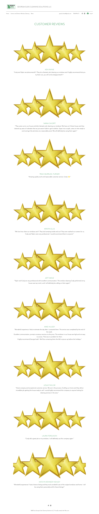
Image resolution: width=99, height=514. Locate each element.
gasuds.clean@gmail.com (65, 13)
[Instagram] (84, 13)
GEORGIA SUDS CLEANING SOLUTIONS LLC (34, 7)
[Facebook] (82, 13)
